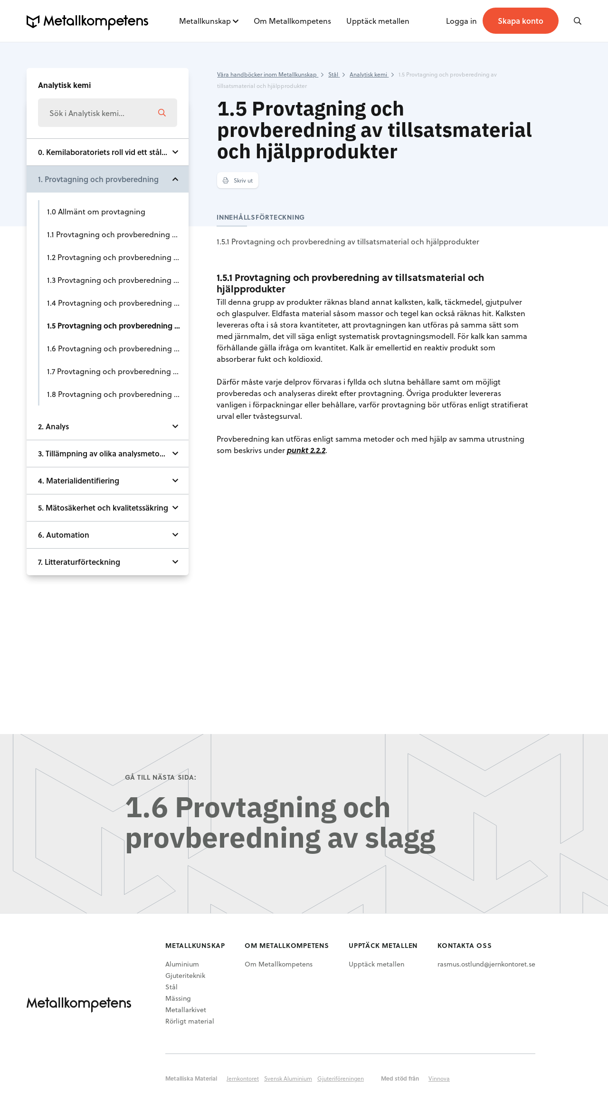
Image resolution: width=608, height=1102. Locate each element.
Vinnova (439, 1078)
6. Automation (63, 534)
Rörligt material (189, 1021)
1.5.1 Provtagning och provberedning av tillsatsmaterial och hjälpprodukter (348, 241)
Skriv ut (238, 180)
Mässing (178, 998)
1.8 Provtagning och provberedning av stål (118, 393)
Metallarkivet (185, 1010)
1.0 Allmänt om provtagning (96, 211)
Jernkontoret (243, 1078)
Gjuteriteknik (185, 975)
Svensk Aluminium (288, 1078)
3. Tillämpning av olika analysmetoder (104, 453)
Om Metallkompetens (292, 20)
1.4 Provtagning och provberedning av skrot (118, 302)
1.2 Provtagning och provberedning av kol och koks (118, 256)
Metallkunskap (205, 20)
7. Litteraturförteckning (79, 561)
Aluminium (182, 964)
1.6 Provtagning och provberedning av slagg (118, 348)
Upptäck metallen (377, 20)
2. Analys (53, 426)
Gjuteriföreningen (340, 1078)
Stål (171, 987)
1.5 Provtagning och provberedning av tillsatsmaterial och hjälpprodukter (118, 325)
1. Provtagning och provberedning (98, 179)
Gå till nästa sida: (161, 777)
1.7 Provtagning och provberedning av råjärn (118, 371)
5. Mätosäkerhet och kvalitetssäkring (103, 507)
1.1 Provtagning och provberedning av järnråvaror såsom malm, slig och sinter (118, 234)
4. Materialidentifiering (78, 480)
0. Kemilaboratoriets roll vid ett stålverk (107, 151)
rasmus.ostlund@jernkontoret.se (486, 964)
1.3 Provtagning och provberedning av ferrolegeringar (118, 279)
